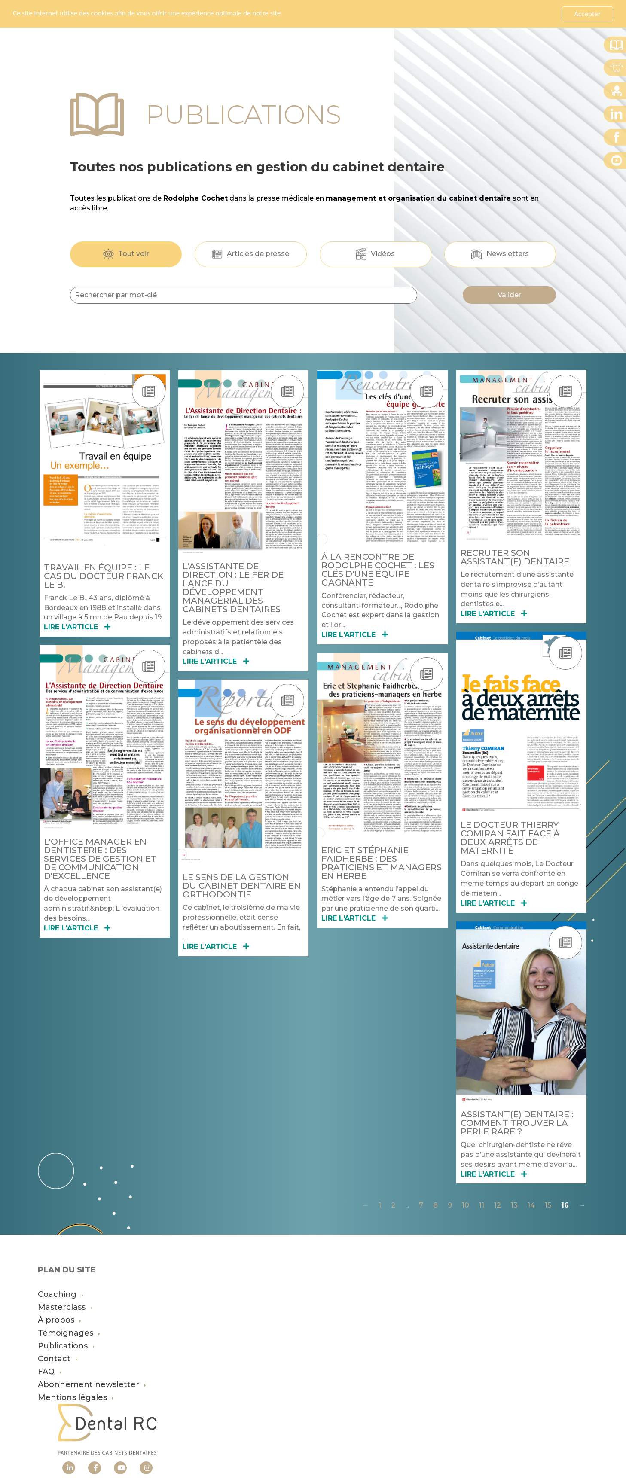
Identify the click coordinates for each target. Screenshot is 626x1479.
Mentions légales (76, 1397)
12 (497, 1205)
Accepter (587, 13)
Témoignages (69, 1333)
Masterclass (65, 1307)
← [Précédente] (365, 1205)
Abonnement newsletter (92, 1384)
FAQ (49, 1371)
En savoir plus (303, 13)
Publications (66, 1346)
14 (531, 1205)
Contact (57, 1358)
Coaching (60, 1294)
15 (548, 1205)
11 (481, 1205)
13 (514, 1205)
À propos (59, 1320)
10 (465, 1205)
